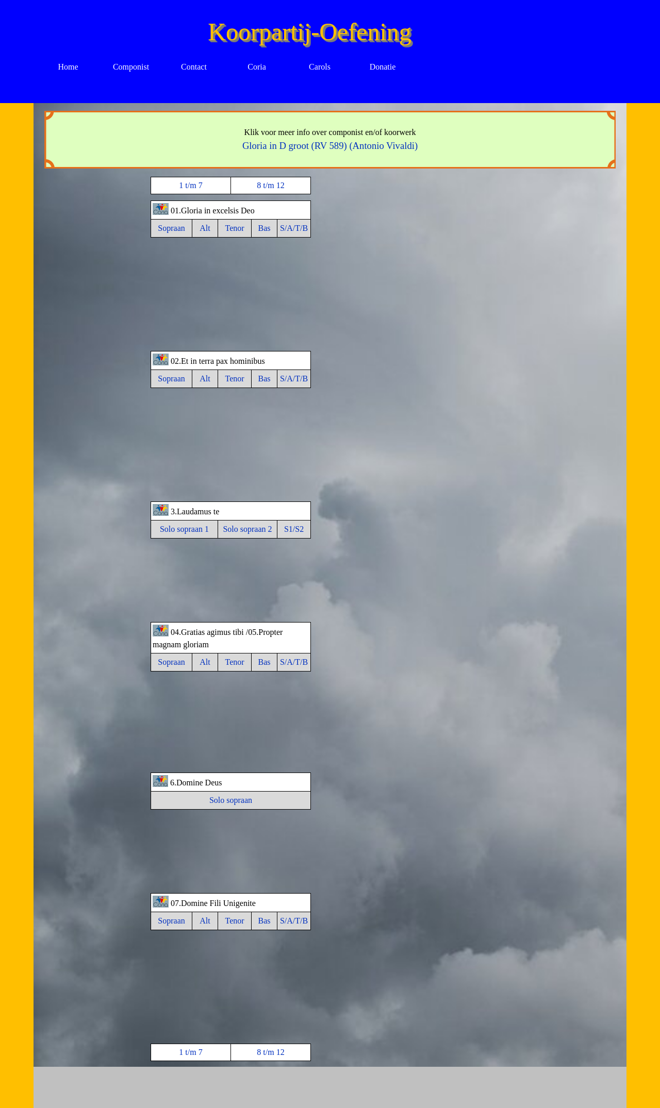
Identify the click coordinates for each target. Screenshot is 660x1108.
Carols (320, 66)
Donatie (383, 66)
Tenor (234, 228)
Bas (264, 228)
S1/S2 (294, 529)
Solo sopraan (230, 800)
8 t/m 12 (270, 185)
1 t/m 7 (190, 185)
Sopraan (171, 228)
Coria (257, 66)
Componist (131, 66)
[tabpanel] (330, 139)
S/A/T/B (294, 228)
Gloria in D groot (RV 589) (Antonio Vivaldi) (330, 145)
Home (68, 66)
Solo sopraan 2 (247, 529)
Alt (205, 228)
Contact (194, 66)
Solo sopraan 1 (184, 529)
